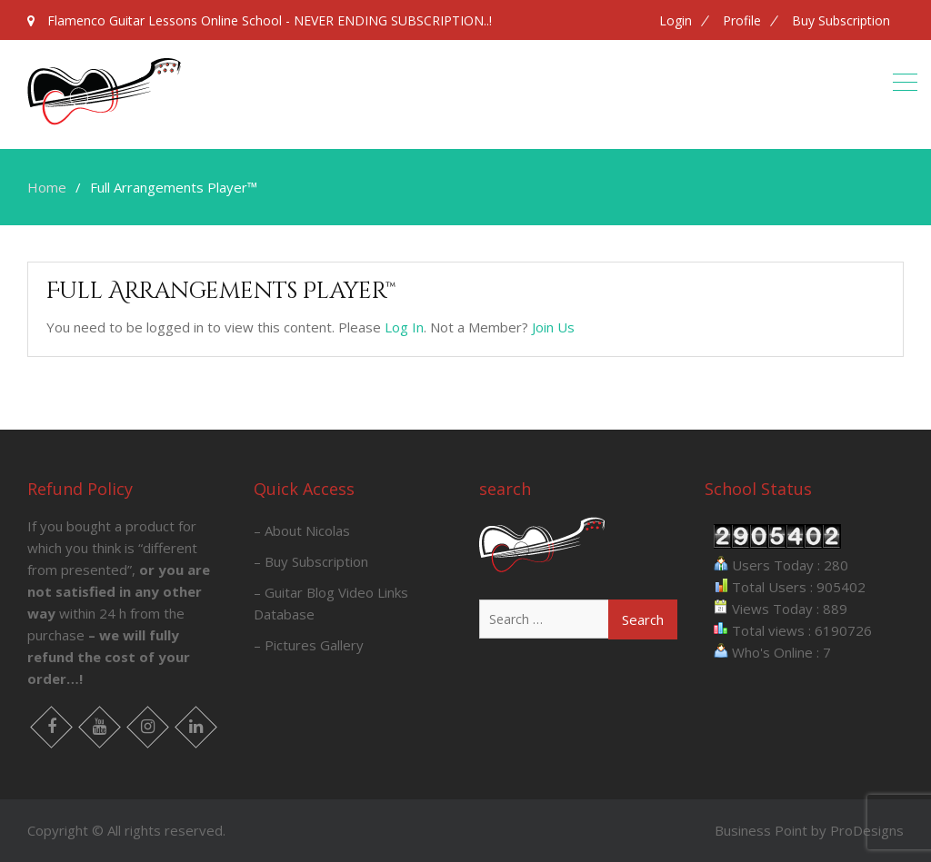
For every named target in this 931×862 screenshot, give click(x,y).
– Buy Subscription (311, 561)
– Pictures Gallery (309, 645)
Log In (404, 327)
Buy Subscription (841, 21)
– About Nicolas (302, 530)
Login (675, 21)
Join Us (553, 327)
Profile (742, 21)
